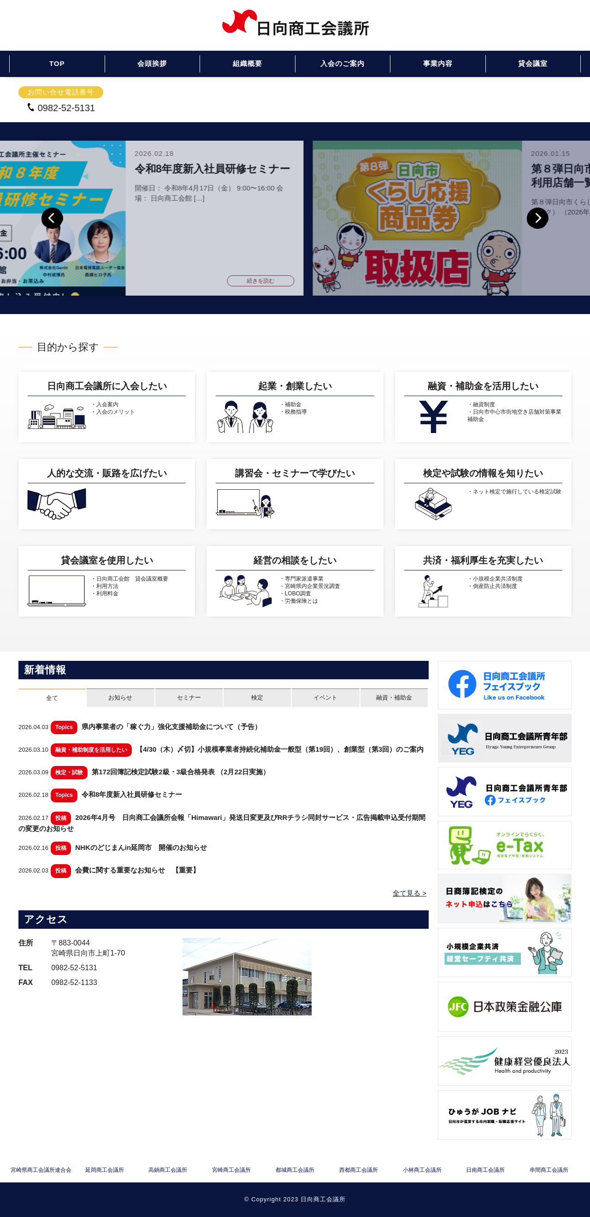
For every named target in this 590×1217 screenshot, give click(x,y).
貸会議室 (533, 63)
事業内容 (438, 63)
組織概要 (247, 63)
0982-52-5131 (61, 108)
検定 (257, 697)
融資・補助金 (394, 697)
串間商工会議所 (549, 1170)
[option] (295, 218)
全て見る (406, 893)
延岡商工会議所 (104, 1170)
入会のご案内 (342, 63)
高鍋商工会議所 (167, 1170)
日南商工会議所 (485, 1170)
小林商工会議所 (422, 1170)
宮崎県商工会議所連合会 (41, 1170)
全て (52, 698)
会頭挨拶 (152, 63)
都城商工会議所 (295, 1170)
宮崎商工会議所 (231, 1170)
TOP (57, 63)
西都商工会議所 (358, 1170)
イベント (325, 697)
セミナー (189, 697)
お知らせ (120, 697)
